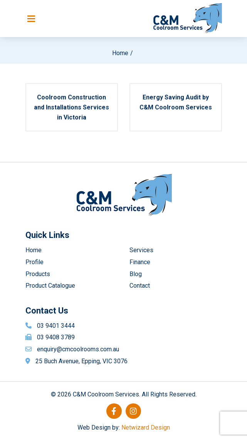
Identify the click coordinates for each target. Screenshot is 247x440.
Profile (34, 262)
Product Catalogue (50, 285)
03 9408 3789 (56, 337)
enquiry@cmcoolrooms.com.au (78, 349)
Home (120, 53)
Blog (135, 274)
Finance (139, 262)
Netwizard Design (145, 427)
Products (37, 274)
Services (141, 250)
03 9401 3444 (56, 325)
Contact (139, 285)
